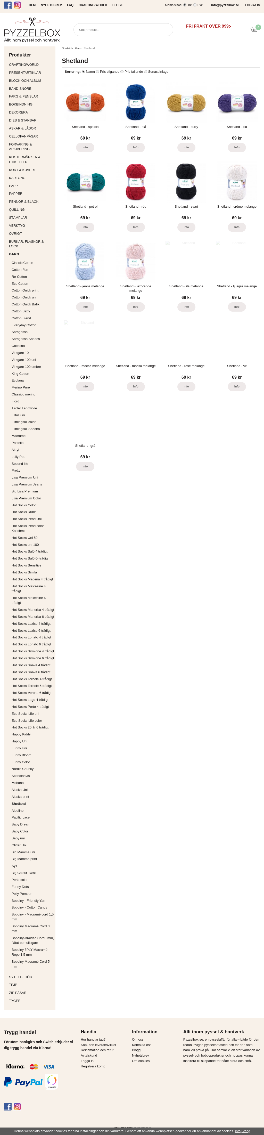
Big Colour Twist (24, 873)
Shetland (19, 804)
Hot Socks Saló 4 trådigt (29, 551)
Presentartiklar (31, 73)
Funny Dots (20, 887)
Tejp (31, 985)
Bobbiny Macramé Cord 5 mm (31, 964)
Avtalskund (89, 1055)
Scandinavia (21, 776)
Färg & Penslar (31, 96)
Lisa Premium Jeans (27, 484)
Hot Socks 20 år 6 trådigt (30, 727)
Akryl (15, 450)
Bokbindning (31, 104)
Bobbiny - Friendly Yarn (29, 901)
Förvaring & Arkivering (31, 146)
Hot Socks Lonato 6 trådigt (31, 644)
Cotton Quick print (25, 290)
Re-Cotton (19, 277)
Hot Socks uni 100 (25, 545)
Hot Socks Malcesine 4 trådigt (29, 588)
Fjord (15, 401)
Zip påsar (18, 993)
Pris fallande (134, 72)
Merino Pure (21, 387)
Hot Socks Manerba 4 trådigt (33, 610)
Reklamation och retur (97, 1050)
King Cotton (20, 374)
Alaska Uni (20, 790)
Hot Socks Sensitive (27, 565)
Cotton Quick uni (24, 297)
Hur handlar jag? (93, 1039)
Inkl (189, 5)
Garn (31, 254)
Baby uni (18, 838)
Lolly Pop (18, 457)
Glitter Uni (19, 845)
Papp (31, 186)
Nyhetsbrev (140, 1055)
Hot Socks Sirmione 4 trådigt (33, 651)
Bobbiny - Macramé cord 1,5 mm (33, 916)
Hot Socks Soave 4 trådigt (31, 665)
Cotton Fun (20, 270)
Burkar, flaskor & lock (31, 244)
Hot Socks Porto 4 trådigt (30, 707)
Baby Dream (21, 824)
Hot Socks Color (24, 505)
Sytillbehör (31, 977)
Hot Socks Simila (24, 572)
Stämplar (31, 218)
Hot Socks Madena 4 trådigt (32, 579)
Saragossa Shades (26, 339)
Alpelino (17, 811)
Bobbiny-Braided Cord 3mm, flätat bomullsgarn (33, 940)
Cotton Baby (21, 311)
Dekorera (31, 112)
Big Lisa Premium (25, 491)
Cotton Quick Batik (25, 304)
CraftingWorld (31, 65)
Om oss (138, 1039)
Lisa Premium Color (26, 498)
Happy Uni (19, 741)
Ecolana (18, 380)
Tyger (31, 1001)
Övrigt (15, 234)
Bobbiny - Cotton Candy (29, 907)
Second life (20, 464)
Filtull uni (18, 415)
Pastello (17, 443)
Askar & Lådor (22, 128)
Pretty (16, 470)
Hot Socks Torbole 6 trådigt (32, 686)
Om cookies (141, 1061)
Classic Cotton (22, 263)
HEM (32, 5)
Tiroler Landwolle (24, 408)
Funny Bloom (21, 755)
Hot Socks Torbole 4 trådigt (32, 679)
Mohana (18, 783)
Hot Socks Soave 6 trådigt (31, 672)
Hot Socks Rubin (24, 512)
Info (85, 147)
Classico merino (23, 394)
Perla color (20, 880)
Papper (31, 194)
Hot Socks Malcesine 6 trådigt (29, 600)
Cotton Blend (21, 318)
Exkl (200, 5)
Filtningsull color (24, 422)
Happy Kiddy (21, 734)
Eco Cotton (20, 284)
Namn (90, 72)
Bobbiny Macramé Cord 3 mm (31, 928)
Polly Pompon (22, 894)
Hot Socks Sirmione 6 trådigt (33, 658)
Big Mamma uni (23, 852)
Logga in (87, 1061)
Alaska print (20, 797)
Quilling (31, 210)
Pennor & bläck (31, 202)
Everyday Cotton (24, 325)
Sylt (14, 866)
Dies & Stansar (31, 120)
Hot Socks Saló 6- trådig (30, 558)
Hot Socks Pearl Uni (27, 519)
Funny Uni (19, 748)
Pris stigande (109, 72)
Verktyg (31, 226)
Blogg (117, 5)
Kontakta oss (141, 1045)
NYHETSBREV (51, 5)
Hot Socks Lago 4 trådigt (30, 700)
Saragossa (20, 332)
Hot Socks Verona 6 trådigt (32, 693)
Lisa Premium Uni (25, 477)
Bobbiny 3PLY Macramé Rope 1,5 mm (29, 952)
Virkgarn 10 (20, 353)
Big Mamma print (24, 859)
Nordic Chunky (23, 769)
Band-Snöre (31, 89)
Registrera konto (93, 1066)
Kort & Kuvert (31, 170)
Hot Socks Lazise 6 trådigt (31, 631)
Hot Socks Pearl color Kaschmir (28, 528)
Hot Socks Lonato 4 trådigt (31, 637)
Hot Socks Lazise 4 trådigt (31, 624)
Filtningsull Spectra (26, 429)
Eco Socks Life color (27, 721)
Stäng (246, 1131)
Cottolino (18, 346)
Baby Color (20, 831)
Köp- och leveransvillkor (98, 1045)
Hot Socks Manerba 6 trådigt (33, 617)
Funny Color (21, 762)
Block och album (31, 81)
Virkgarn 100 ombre (26, 367)
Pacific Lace (21, 817)
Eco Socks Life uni (25, 714)
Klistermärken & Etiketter (31, 159)
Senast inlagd (158, 72)
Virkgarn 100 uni (24, 360)
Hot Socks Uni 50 (24, 538)
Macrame (19, 436)
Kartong (31, 178)
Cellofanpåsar (23, 136)
